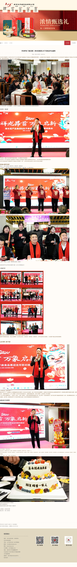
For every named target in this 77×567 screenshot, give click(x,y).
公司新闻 (67, 42)
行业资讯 (74, 42)
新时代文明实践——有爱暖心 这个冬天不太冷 (10, 526)
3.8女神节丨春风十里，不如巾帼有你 (10, 524)
